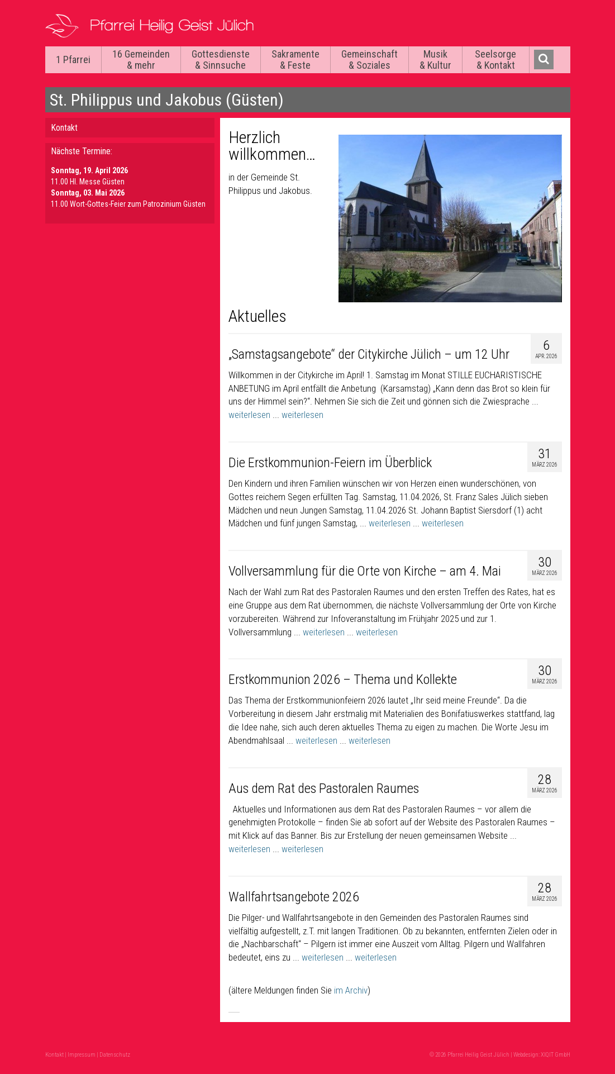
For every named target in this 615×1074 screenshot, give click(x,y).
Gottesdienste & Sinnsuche (221, 59)
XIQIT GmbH (555, 1054)
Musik (435, 59)
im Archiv (351, 990)
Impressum (82, 1054)
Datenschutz (114, 1054)
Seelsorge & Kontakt (495, 59)
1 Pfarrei (73, 59)
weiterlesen (249, 414)
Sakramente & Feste (295, 59)
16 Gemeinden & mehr (141, 59)
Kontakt (64, 127)
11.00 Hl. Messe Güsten (88, 181)
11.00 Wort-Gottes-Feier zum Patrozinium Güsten (128, 203)
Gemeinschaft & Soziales (369, 59)
